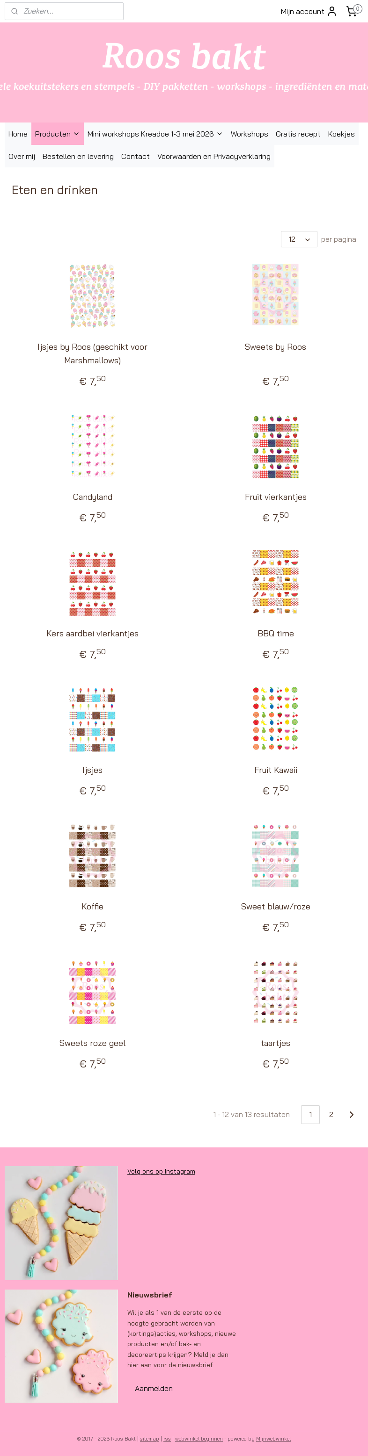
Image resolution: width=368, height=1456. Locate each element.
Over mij (21, 156)
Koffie (92, 906)
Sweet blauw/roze (275, 906)
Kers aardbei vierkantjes (92, 633)
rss (167, 1438)
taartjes (275, 1043)
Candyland (92, 497)
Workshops (249, 133)
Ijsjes (92, 770)
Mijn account (309, 11)
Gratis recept (298, 133)
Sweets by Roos (275, 347)
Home (18, 133)
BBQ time (276, 633)
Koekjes (341, 133)
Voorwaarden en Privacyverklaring (214, 156)
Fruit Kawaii (275, 770)
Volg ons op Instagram (161, 1171)
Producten (57, 133)
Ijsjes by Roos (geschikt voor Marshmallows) (92, 354)
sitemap (149, 1438)
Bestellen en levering (78, 156)
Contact (135, 156)
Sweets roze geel (92, 1043)
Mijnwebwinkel (273, 1438)
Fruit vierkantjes (276, 497)
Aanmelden (154, 1388)
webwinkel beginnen (199, 1438)
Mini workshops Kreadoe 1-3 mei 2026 (155, 133)
